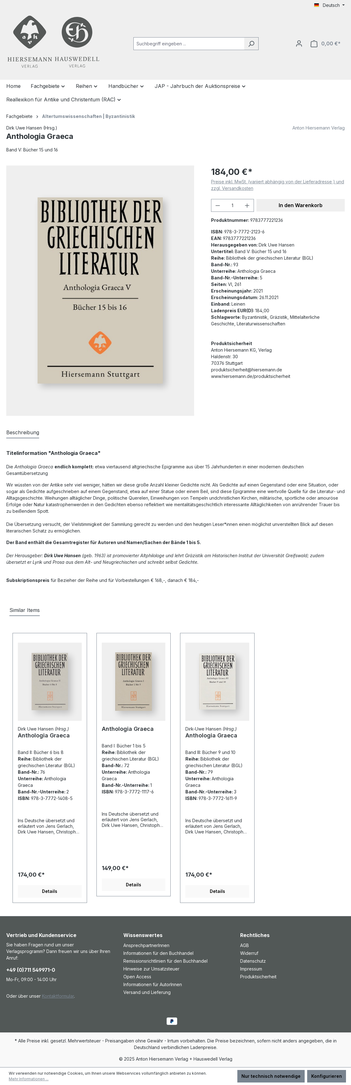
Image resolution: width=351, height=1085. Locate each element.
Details (49, 891)
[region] (102, 291)
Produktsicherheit (258, 976)
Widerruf (249, 953)
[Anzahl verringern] (217, 205)
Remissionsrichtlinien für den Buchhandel (165, 961)
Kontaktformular (58, 996)
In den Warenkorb (301, 205)
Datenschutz (253, 961)
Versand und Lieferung (147, 992)
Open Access (137, 976)
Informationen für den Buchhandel (158, 953)
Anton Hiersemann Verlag (318, 127)
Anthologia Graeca (44, 735)
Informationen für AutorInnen (152, 984)
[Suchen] (251, 43)
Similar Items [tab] (24, 610)
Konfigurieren (326, 1076)
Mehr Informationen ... (29, 1079)
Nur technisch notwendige (271, 1076)
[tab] (22, 432)
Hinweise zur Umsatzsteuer (151, 968)
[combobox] (188, 43)
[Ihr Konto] (299, 43)
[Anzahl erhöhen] (247, 205)
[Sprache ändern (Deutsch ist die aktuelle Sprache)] (329, 5)
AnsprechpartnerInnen (146, 945)
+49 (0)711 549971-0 (30, 970)
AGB (244, 945)
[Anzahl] (232, 205)
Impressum (251, 968)
